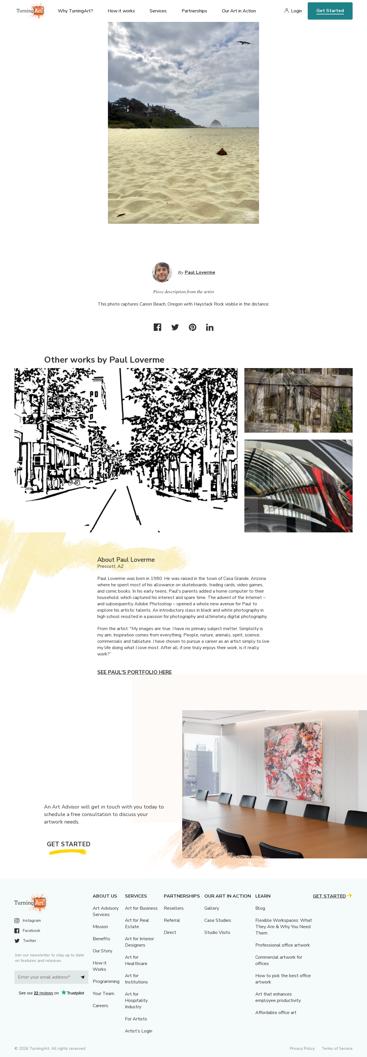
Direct (170, 932)
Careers (100, 1006)
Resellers (174, 908)
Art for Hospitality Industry (136, 1000)
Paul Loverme (200, 272)
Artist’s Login (138, 1031)
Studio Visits (217, 932)
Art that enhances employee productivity (278, 997)
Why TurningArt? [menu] (75, 11)
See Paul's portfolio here (134, 672)
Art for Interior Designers (139, 942)
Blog (260, 908)
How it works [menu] (121, 11)
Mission (100, 927)
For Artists (136, 1019)
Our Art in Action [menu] (239, 11)
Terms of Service (337, 1048)
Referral (172, 920)
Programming (106, 981)
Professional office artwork (282, 945)
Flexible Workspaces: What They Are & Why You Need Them (283, 926)
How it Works (100, 966)
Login (296, 11)
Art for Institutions (136, 979)
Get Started (330, 10)
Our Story (102, 951)
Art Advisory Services (106, 911)
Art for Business (141, 908)
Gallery (211, 908)
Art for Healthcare (136, 960)
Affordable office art (275, 1012)
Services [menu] (158, 11)
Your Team (103, 993)
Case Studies (217, 920)
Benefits (101, 939)
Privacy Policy (302, 1048)
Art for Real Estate (137, 923)
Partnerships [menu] (194, 11)
